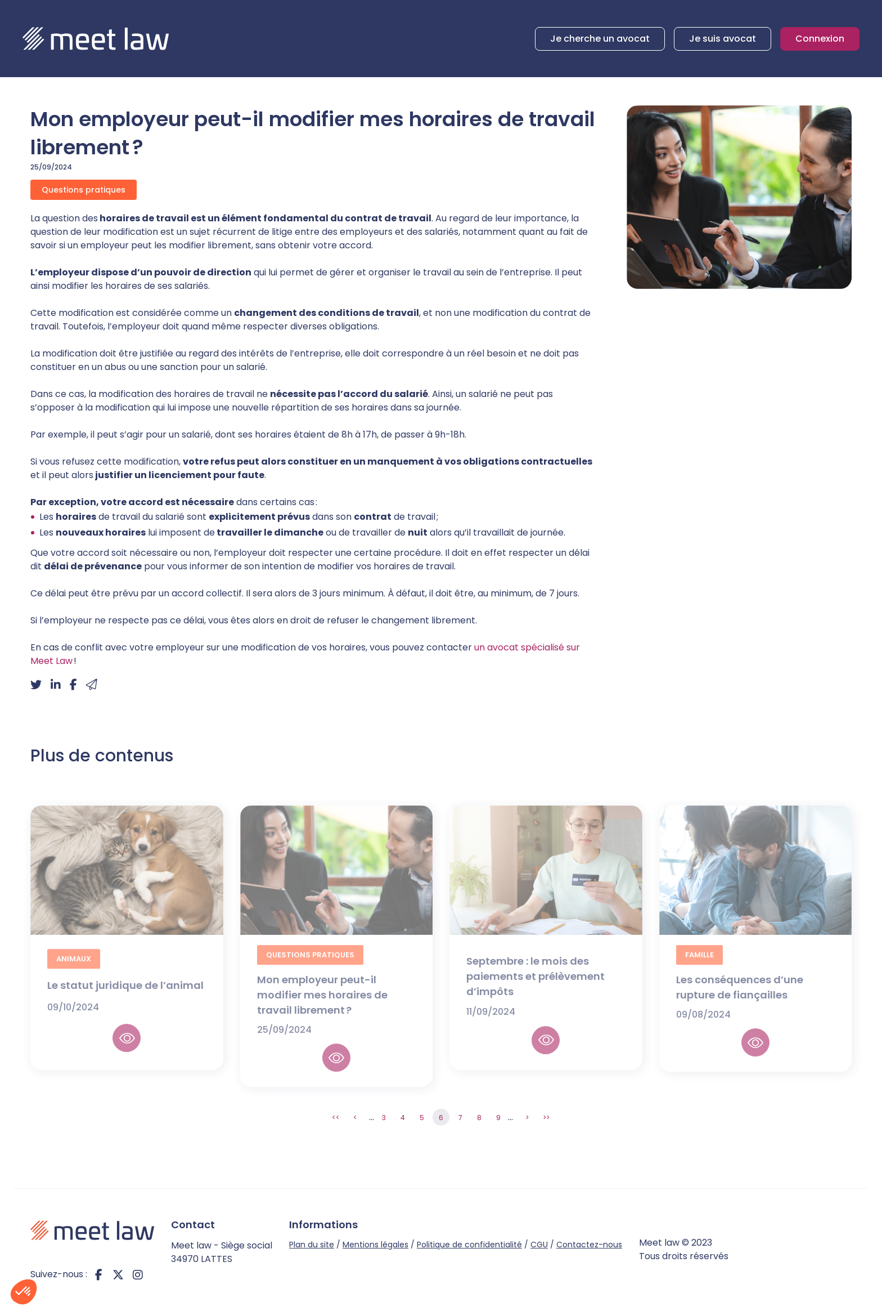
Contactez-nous (589, 1244)
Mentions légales (375, 1244)
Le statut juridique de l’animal (126, 995)
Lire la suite (126, 1048)
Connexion (819, 38)
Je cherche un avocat (600, 38)
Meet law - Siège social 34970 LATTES (221, 1252)
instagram (137, 1274)
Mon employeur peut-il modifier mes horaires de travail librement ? (322, 1005)
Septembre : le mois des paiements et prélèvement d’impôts (535, 986)
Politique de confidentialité (469, 1244)
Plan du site (311, 1244)
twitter (118, 1274)
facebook (98, 1274)
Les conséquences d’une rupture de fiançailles (739, 997)
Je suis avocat (722, 38)
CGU (539, 1244)
